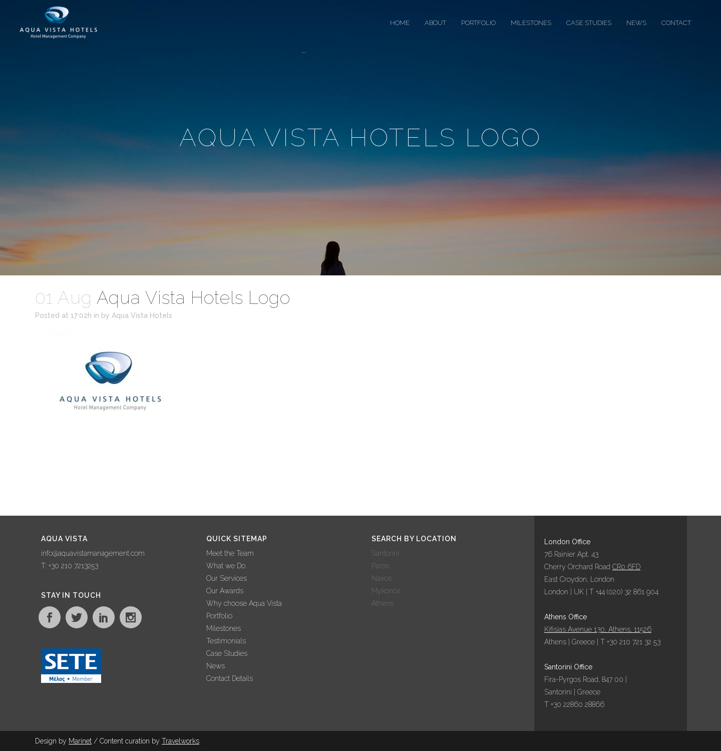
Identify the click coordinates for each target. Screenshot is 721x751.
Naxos (382, 578)
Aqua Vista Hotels (142, 315)
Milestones (223, 628)
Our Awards (224, 591)
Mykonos (386, 591)
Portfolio (219, 616)
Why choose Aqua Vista (244, 603)
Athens (383, 603)
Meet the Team (230, 553)
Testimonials (226, 641)
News (215, 666)
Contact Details (229, 678)
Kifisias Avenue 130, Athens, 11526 (597, 629)
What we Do (225, 566)
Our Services (226, 578)
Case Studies (226, 653)
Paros (380, 566)
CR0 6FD (626, 567)
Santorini (385, 553)
